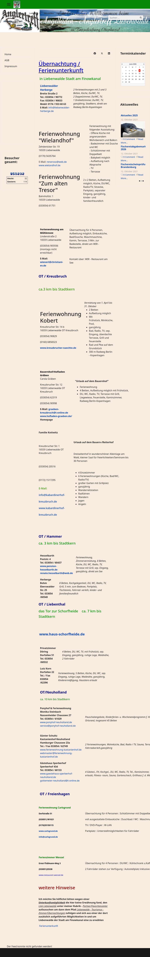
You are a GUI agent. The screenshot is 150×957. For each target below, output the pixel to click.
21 (122, 79)
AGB (7, 60)
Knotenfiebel (62, 13)
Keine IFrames (17, 112)
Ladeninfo (33, 13)
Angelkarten (12, 22)
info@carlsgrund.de (48, 837)
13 (143, 73)
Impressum (11, 66)
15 (126, 76)
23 (129, 79)
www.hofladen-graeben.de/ (56, 416)
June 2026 (132, 64)
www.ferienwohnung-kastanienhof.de (61, 749)
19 (139, 76)
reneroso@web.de (57, 161)
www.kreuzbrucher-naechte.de (58, 347)
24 (132, 79)
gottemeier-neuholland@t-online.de (60, 780)
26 (139, 79)
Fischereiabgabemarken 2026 (135, 148)
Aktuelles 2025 (129, 115)
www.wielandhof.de (49, 165)
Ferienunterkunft (81, 13)
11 (136, 73)
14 (122, 76)
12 (139, 73)
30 (129, 82)
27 (143, 79)
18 (136, 76)
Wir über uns (20, 13)
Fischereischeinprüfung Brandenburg (134, 166)
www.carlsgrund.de (48, 831)
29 (126, 82)
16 (129, 76)
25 (136, 79)
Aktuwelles (49, 13)
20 (143, 76)
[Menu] (9, 4)
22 (126, 79)
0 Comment (129, 139)
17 (132, 76)
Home (9, 13)
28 (122, 82)
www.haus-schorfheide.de (62, 634)
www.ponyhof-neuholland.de (56, 722)
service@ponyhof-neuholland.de (58, 725)
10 (132, 73)
